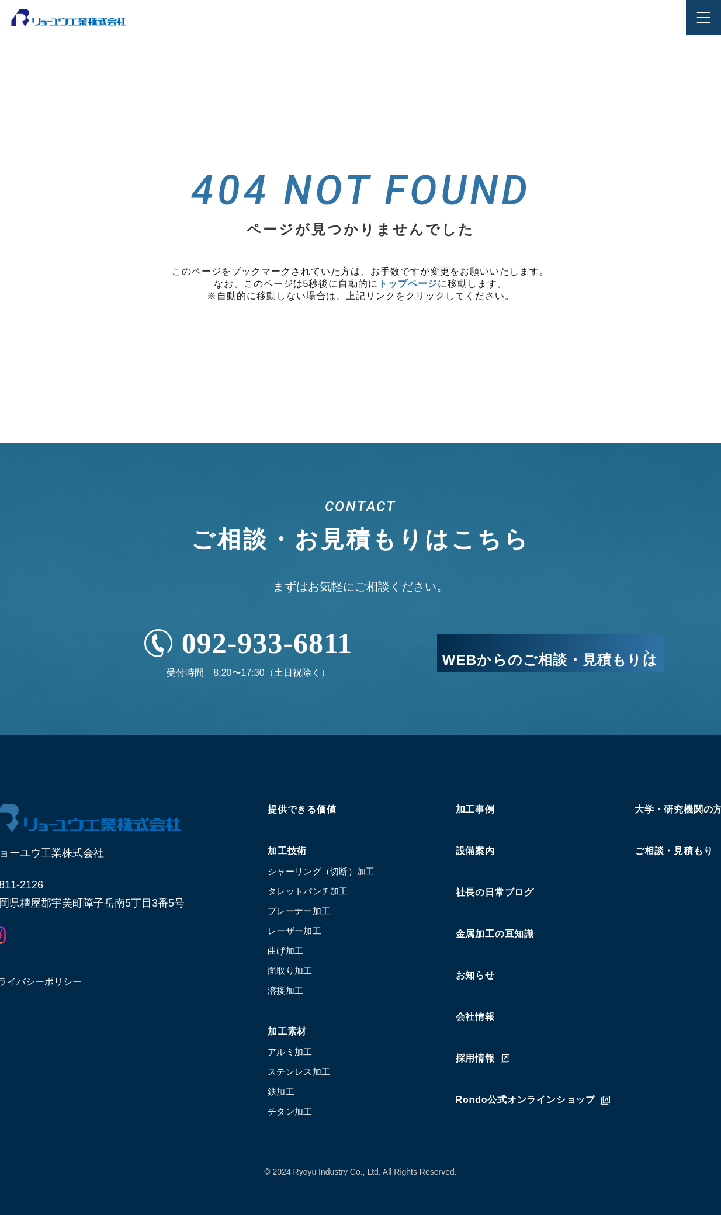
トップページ (408, 284)
